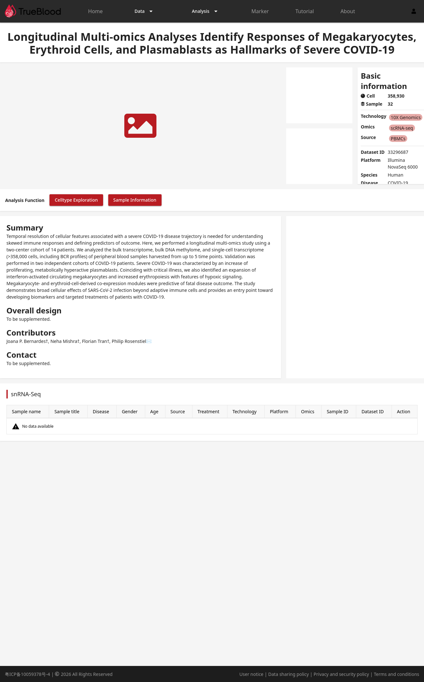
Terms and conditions (396, 674)
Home (95, 11)
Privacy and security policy (341, 674)
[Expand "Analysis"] (206, 11)
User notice (251, 674)
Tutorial (305, 11)
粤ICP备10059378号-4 (27, 674)
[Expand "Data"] (144, 11)
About (347, 11)
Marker (260, 11)
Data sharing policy (288, 674)
